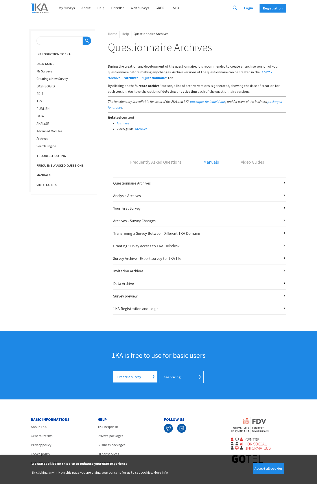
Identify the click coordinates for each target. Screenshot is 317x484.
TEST (40, 101)
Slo (176, 8)
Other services (108, 453)
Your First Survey (126, 208)
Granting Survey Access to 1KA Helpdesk (146, 245)
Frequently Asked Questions (60, 165)
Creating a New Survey (52, 79)
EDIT (40, 94)
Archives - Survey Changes (134, 220)
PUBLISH (43, 109)
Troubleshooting (51, 156)
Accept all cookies (268, 468)
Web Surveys (140, 8)
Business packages (111, 444)
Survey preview (125, 296)
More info (160, 472)
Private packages (110, 435)
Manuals (43, 175)
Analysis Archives (127, 195)
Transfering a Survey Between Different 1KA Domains (157, 233)
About (86, 8)
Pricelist (117, 8)
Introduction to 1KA (53, 54)
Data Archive (123, 283)
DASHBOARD (46, 86)
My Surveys (67, 8)
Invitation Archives (128, 270)
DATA (40, 116)
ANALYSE (43, 124)
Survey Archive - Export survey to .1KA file (147, 258)
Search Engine (46, 146)
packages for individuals (207, 101)
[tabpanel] (197, 246)
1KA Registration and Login (135, 308)
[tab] (155, 162)
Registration (273, 8)
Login (248, 8)
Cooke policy (40, 453)
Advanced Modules (49, 131)
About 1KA (39, 426)
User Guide (45, 64)
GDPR (160, 8)
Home (112, 33)
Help (101, 8)
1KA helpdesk (108, 426)
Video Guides (47, 185)
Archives (42, 139)
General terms (42, 435)
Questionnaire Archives (132, 183)
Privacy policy (41, 444)
